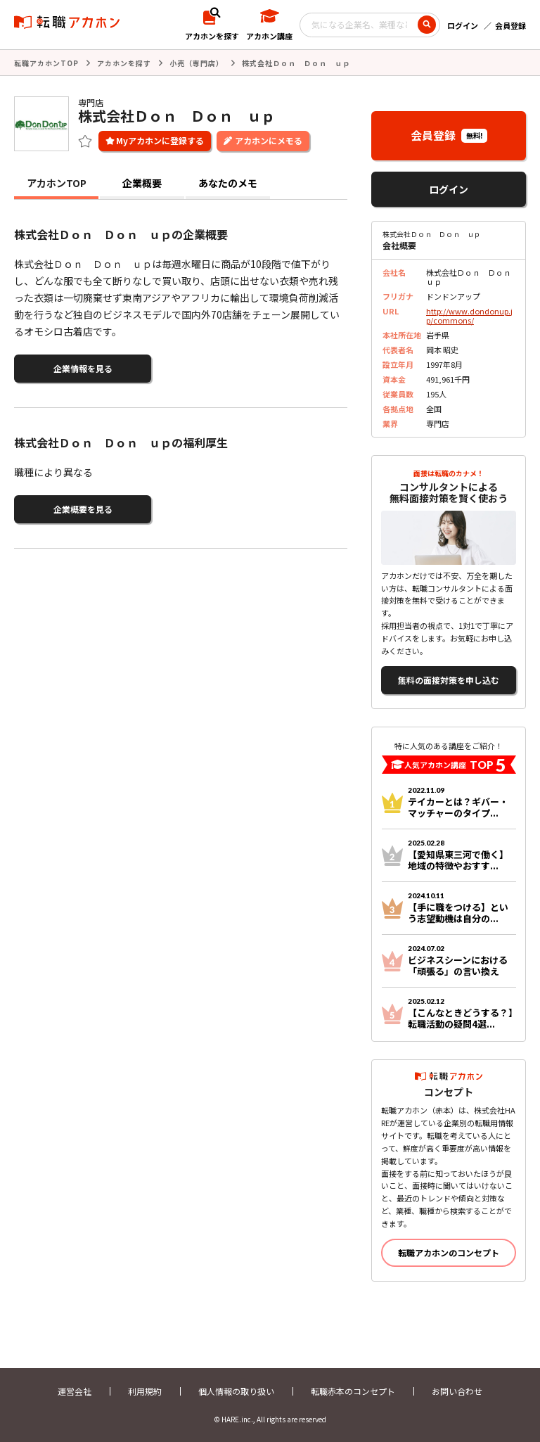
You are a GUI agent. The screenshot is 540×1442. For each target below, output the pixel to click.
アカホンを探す (124, 63)
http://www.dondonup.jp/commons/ (469, 315)
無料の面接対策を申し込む (448, 680)
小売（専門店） (196, 63)
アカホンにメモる (268, 140)
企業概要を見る (82, 509)
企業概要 (142, 183)
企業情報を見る (82, 368)
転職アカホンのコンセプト (448, 1252)
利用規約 (145, 1391)
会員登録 (510, 25)
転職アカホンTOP (46, 63)
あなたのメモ (227, 183)
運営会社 (74, 1391)
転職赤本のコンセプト (353, 1391)
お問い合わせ (457, 1391)
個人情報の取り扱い (236, 1391)
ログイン (462, 25)
